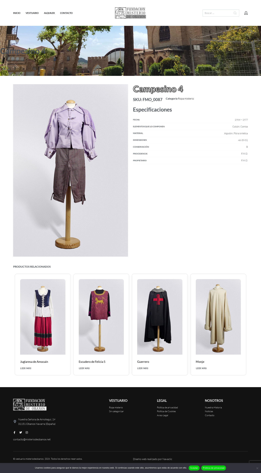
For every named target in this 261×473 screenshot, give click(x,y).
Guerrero (143, 362)
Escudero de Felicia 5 (92, 361)
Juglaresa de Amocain (34, 361)
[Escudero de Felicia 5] (101, 317)
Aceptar (194, 468)
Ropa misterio (186, 98)
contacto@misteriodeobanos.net (32, 439)
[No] (257, 467)
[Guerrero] (159, 317)
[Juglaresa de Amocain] (42, 316)
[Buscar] (235, 13)
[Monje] (218, 317)
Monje (200, 362)
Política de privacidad (213, 468)
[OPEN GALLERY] (70, 170)
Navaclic (167, 459)
